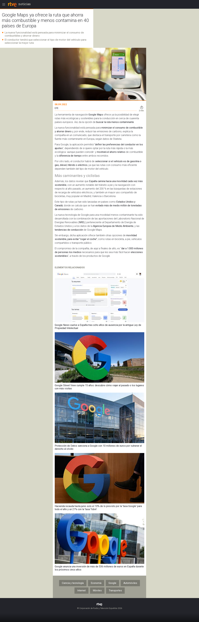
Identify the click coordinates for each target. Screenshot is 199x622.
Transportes (115, 590)
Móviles (97, 590)
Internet (81, 590)
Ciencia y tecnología (73, 583)
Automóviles (130, 583)
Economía (96, 583)
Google (112, 583)
